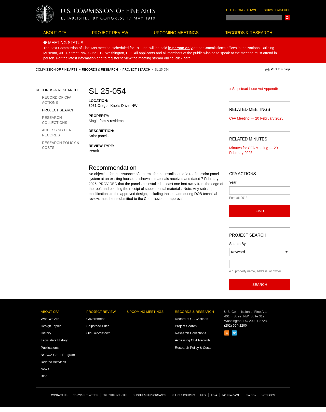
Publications (50, 348)
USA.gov (250, 395)
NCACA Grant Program (58, 355)
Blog (44, 376)
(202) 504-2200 (235, 325)
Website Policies (115, 395)
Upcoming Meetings (176, 33)
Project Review (110, 33)
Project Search (58, 110)
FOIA (214, 395)
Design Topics (51, 326)
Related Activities (53, 362)
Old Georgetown (241, 10)
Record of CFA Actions (56, 100)
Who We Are (50, 319)
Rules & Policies (183, 395)
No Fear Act (230, 395)
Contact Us (59, 395)
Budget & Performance (149, 395)
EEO (203, 395)
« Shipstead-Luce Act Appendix (254, 89)
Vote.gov (268, 395)
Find (260, 211)
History (46, 333)
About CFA (54, 33)
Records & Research (248, 33)
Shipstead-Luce (277, 10)
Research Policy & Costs (60, 145)
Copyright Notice (85, 395)
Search (287, 17)
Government (95, 319)
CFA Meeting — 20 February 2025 (256, 118)
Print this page (280, 69)
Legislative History (54, 340)
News (45, 369)
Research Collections (54, 120)
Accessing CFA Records (56, 132)
